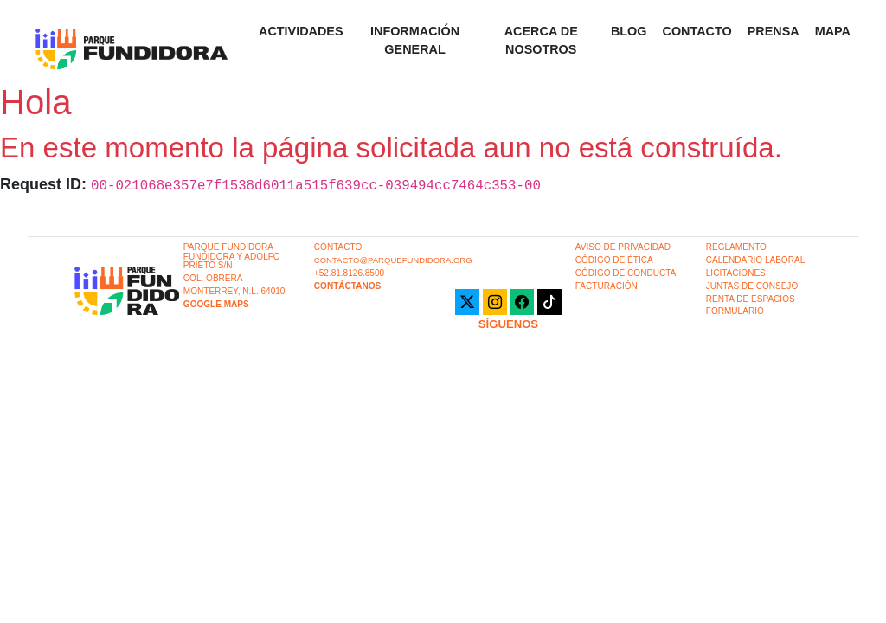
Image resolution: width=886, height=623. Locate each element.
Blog (629, 31)
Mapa (833, 31)
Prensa (773, 31)
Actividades (301, 31)
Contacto (696, 31)
